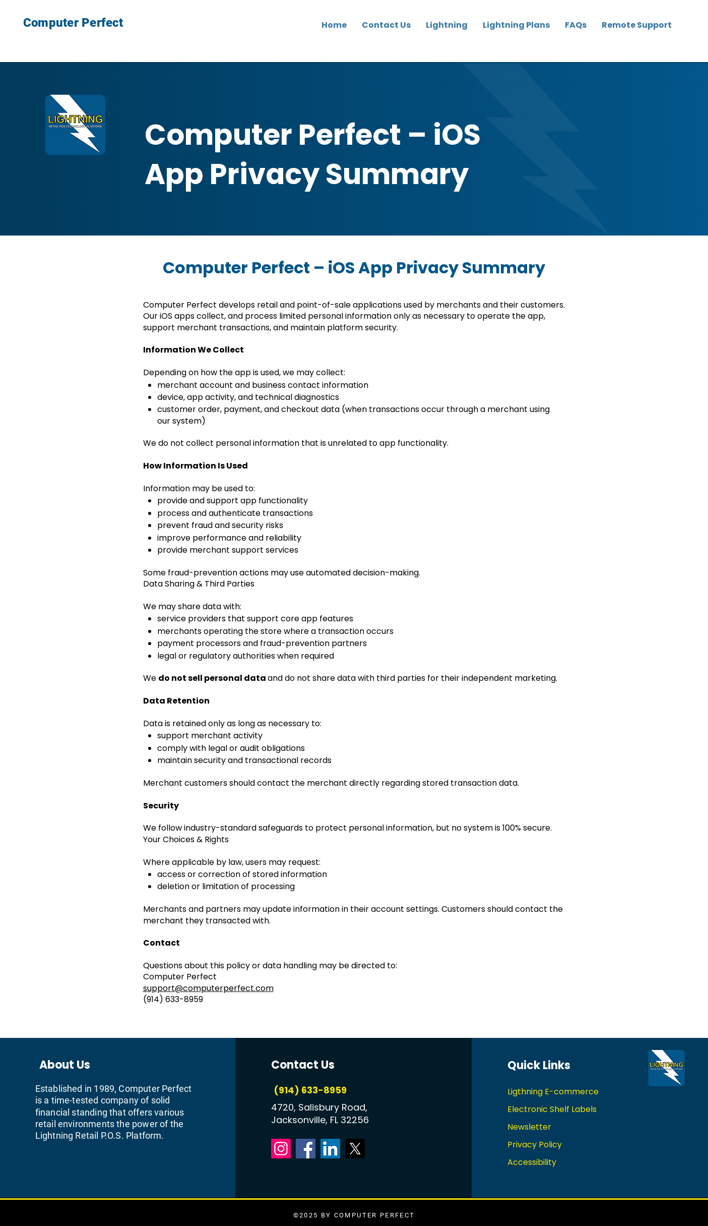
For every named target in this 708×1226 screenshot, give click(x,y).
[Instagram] (281, 1148)
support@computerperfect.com (208, 988)
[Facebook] (305, 1148)
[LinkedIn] (330, 1148)
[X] (355, 1148)
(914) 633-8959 (309, 1090)
